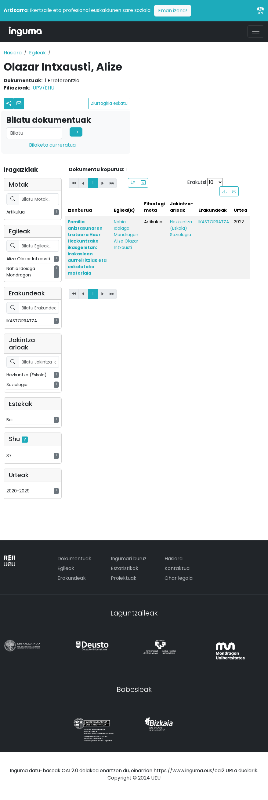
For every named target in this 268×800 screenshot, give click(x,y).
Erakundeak (71, 578)
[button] (19, 103)
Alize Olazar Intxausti (126, 244)
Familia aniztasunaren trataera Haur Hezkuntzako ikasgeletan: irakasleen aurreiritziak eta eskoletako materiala (87, 247)
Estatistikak (124, 568)
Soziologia (180, 235)
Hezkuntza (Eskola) (181, 225)
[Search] (34, 133)
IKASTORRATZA (213, 222)
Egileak (37, 52)
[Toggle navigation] (255, 31)
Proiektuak (123, 578)
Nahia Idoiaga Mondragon (126, 228)
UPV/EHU (43, 87)
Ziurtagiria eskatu (109, 103)
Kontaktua (177, 568)
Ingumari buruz (129, 558)
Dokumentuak (74, 558)
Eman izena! (172, 10)
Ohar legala (179, 578)
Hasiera (13, 52)
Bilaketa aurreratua (52, 144)
